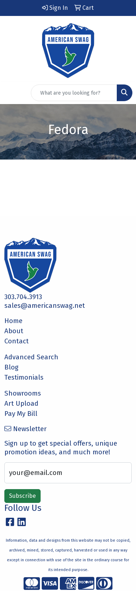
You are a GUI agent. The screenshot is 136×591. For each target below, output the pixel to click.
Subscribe (22, 495)
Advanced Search (31, 357)
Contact (16, 341)
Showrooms (22, 393)
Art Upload (21, 404)
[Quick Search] (74, 92)
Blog (11, 367)
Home (13, 321)
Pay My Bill (20, 414)
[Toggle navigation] (11, 93)
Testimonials (24, 377)
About (13, 331)
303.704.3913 (23, 297)
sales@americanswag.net (44, 306)
